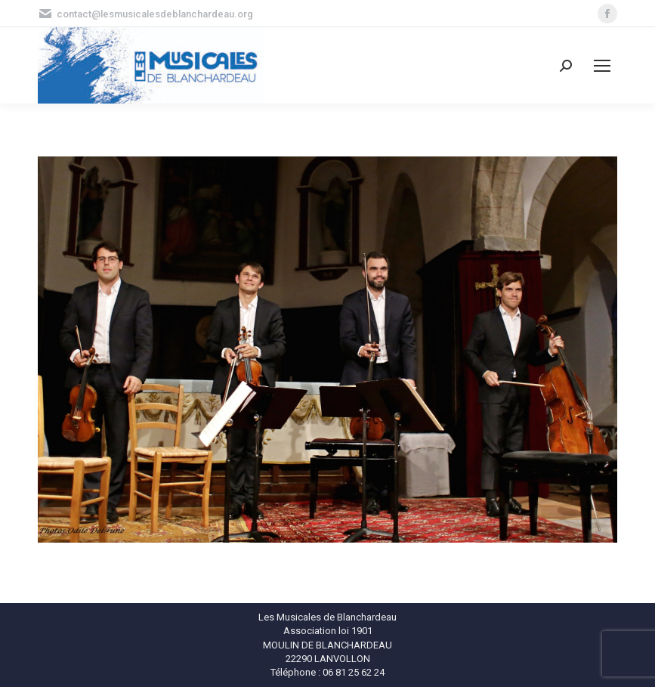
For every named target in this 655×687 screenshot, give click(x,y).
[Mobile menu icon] (602, 66)
